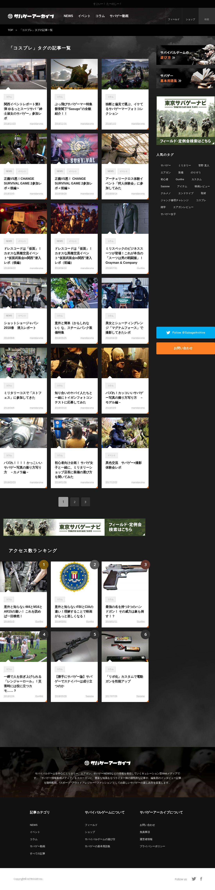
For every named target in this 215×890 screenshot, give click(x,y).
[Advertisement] (74, 722)
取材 (203, 193)
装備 (180, 172)
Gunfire (180, 179)
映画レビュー (202, 186)
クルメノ (166, 193)
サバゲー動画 (119, 16)
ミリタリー (184, 165)
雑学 (163, 207)
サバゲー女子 (168, 214)
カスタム (197, 179)
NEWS (68, 16)
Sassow (165, 186)
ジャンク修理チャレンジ (175, 200)
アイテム (182, 186)
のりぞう (196, 172)
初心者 (164, 179)
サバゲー (166, 165)
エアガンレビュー (183, 207)
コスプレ (201, 200)
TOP (10, 30)
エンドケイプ (186, 193)
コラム (100, 16)
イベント (84, 16)
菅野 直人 (203, 165)
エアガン (166, 172)
